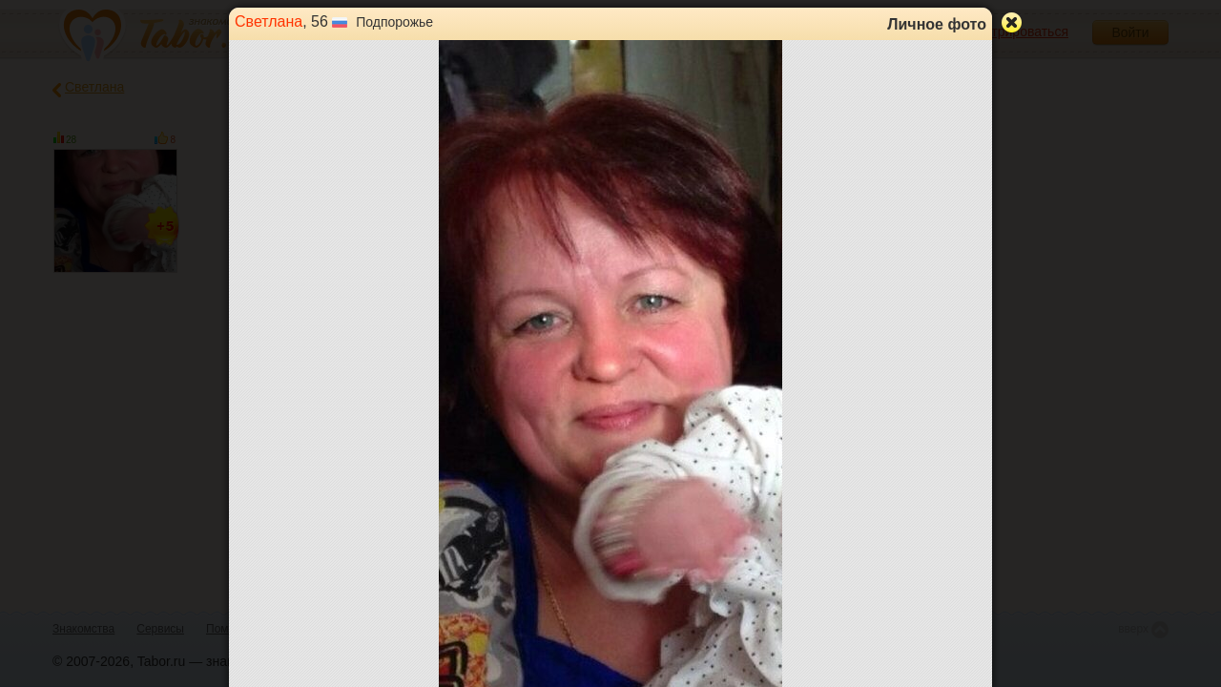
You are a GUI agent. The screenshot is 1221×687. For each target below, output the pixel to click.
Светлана (268, 21)
